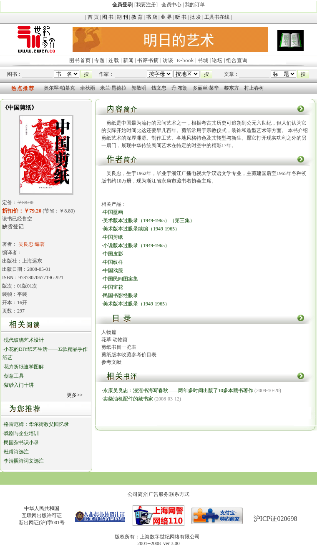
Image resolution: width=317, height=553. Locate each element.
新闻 (128, 60)
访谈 (168, 60)
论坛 (217, 60)
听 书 (180, 17)
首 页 (93, 17)
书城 (203, 60)
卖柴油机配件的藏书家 (128, 399)
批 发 (195, 17)
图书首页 (80, 60)
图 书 (107, 17)
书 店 (151, 17)
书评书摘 (148, 60)
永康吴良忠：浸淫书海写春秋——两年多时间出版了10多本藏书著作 (178, 390)
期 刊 (122, 17)
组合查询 (237, 60)
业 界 (166, 17)
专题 (99, 60)
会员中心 (171, 5)
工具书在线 (216, 17)
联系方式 (179, 494)
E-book (185, 60)
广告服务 (158, 494)
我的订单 (195, 5)
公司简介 (138, 494)
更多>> (75, 395)
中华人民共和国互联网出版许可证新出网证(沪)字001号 (42, 515)
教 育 (137, 17)
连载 (113, 60)
